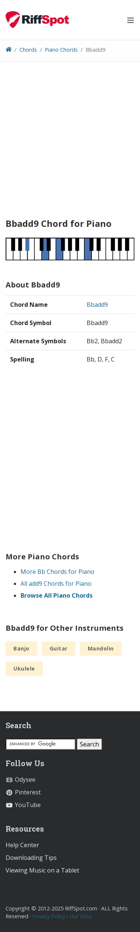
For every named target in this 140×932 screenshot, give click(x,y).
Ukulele (24, 668)
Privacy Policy (48, 916)
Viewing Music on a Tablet (42, 870)
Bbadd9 (97, 305)
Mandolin (101, 648)
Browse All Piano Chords (57, 595)
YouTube (23, 805)
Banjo (21, 648)
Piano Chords (61, 49)
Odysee (20, 779)
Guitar (59, 648)
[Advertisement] (70, 142)
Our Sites (80, 916)
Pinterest (23, 792)
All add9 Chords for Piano (56, 583)
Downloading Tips (31, 858)
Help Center (22, 845)
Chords (28, 49)
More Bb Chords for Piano (57, 572)
